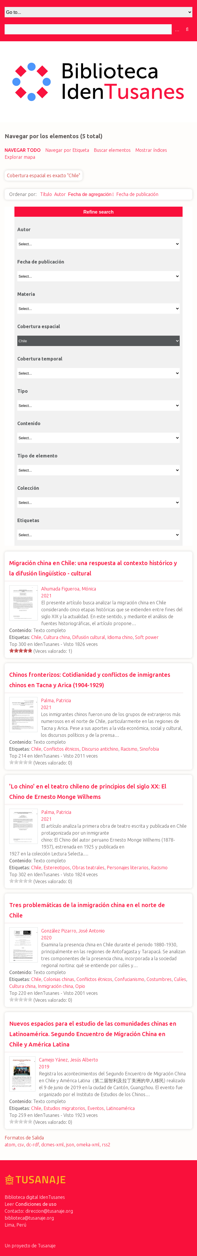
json (70, 1144)
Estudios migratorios (64, 1108)
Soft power (147, 637)
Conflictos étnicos (61, 749)
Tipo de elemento (37, 455)
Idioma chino (120, 637)
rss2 (106, 1144)
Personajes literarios (128, 867)
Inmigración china (55, 986)
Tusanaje (47, 1245)
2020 (46, 937)
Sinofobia (149, 749)
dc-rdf (32, 1144)
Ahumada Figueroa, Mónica (68, 588)
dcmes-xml (52, 1144)
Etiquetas (28, 520)
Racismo (129, 749)
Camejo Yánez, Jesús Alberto (68, 1059)
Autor (60, 194)
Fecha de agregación (89, 194)
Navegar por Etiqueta (67, 150)
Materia (26, 294)
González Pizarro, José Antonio (73, 930)
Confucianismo (129, 979)
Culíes (180, 979)
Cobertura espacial (38, 326)
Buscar (187, 29)
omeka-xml (88, 1144)
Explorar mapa (20, 157)
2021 (46, 595)
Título (46, 194)
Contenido (28, 423)
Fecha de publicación (137, 194)
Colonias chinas (59, 979)
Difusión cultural (88, 637)
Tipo (22, 391)
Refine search (98, 212)
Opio (80, 986)
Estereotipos (57, 867)
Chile (36, 637)
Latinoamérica (120, 1108)
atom (10, 1144)
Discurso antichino (100, 749)
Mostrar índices (151, 150)
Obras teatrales (88, 867)
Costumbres (159, 979)
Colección (28, 488)
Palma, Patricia (56, 700)
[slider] (20, 650)
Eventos (95, 1108)
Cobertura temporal (39, 358)
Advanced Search (177, 29)
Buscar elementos (112, 150)
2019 (44, 1066)
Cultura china (57, 637)
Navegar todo (23, 150)
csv (21, 1144)
